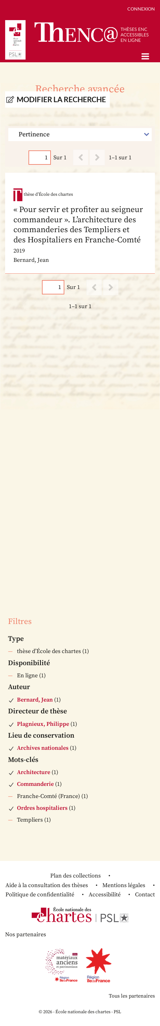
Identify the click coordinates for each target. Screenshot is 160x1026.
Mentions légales (123, 885)
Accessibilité (105, 894)
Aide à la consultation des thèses (46, 885)
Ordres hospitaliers (42, 808)
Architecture (33, 772)
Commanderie (35, 784)
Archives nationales (42, 748)
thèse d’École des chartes (49, 651)
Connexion (141, 8)
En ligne (27, 675)
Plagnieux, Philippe (43, 724)
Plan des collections (75, 875)
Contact (145, 894)
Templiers (30, 820)
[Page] (39, 157)
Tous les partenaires (132, 996)
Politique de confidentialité (39, 894)
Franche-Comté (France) (48, 796)
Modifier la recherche (61, 99)
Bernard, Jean (35, 699)
